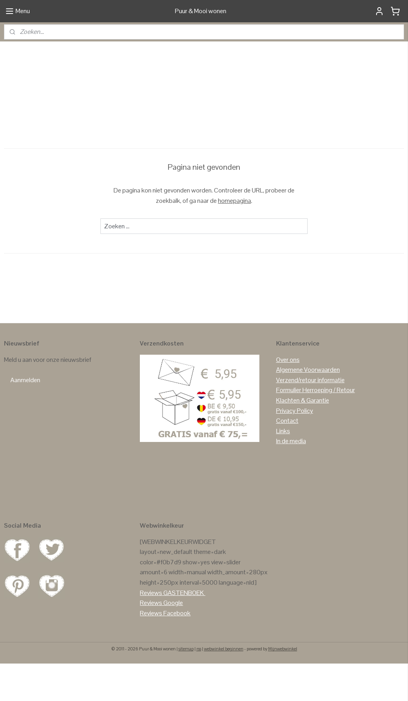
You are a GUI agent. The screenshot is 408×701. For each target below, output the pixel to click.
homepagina (234, 238)
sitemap (186, 686)
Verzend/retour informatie (310, 417)
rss (198, 686)
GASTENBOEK (183, 630)
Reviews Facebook (165, 650)
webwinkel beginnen (223, 686)
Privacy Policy (294, 448)
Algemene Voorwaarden (308, 407)
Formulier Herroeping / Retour (315, 427)
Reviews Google (161, 640)
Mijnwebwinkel (282, 686)
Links (283, 468)
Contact (287, 458)
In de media (291, 478)
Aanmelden (25, 417)
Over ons (288, 397)
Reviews (151, 630)
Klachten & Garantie (302, 437)
